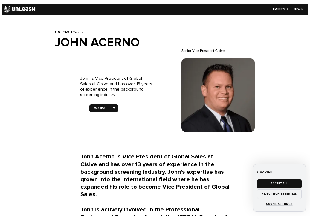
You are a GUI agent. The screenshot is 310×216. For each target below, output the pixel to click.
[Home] (20, 9)
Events (281, 9)
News (298, 9)
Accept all (279, 183)
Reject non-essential (279, 194)
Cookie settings (279, 204)
